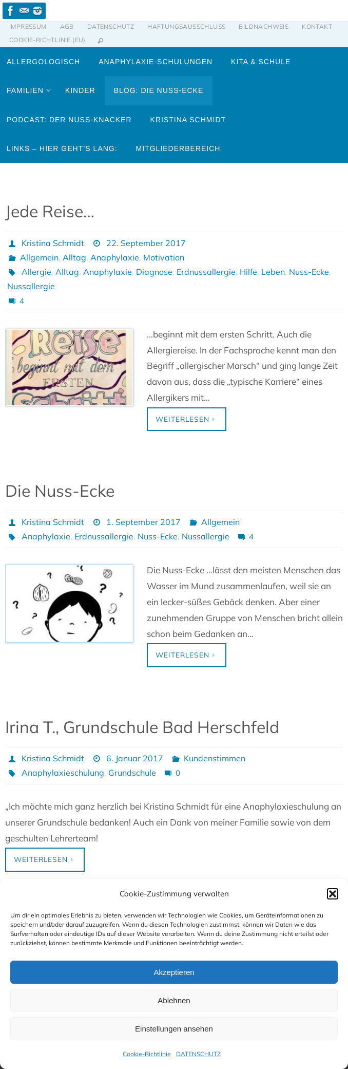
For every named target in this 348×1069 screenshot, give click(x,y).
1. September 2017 (143, 522)
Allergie (36, 272)
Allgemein (39, 257)
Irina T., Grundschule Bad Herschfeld (142, 727)
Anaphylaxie (114, 257)
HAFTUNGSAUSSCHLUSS (186, 26)
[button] (332, 894)
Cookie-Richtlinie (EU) (47, 40)
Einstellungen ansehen (174, 1028)
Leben (273, 272)
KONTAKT (317, 26)
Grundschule (132, 772)
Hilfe (248, 272)
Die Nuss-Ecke (59, 490)
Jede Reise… (49, 211)
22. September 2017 (146, 243)
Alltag (74, 257)
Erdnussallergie (206, 272)
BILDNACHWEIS (263, 26)
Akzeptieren (173, 972)
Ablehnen (174, 1000)
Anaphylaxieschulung (63, 772)
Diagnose (154, 272)
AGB (67, 26)
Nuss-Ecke (309, 272)
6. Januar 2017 (134, 758)
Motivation (163, 257)
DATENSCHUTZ (198, 1054)
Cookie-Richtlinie (147, 1054)
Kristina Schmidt (53, 243)
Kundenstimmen (214, 758)
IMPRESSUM (28, 26)
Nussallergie (31, 286)
